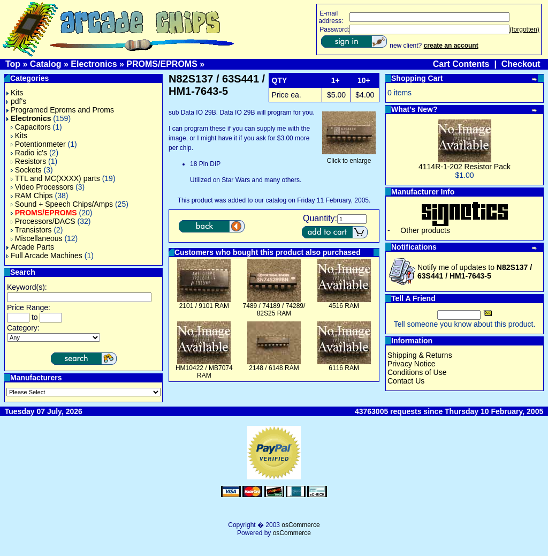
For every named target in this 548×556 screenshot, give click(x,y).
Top (12, 64)
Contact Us (405, 381)
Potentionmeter (38, 144)
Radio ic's (29, 152)
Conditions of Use (417, 372)
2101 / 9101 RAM (204, 306)
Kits (14, 92)
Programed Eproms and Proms (60, 110)
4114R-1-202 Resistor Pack (464, 166)
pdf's (16, 101)
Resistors (28, 161)
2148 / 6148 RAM (274, 368)
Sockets (26, 170)
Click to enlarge (349, 157)
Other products (425, 230)
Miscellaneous (37, 238)
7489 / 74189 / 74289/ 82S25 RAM (274, 309)
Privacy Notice (411, 363)
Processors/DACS (43, 221)
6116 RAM (344, 368)
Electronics (94, 64)
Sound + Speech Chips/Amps (62, 204)
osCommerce (300, 525)
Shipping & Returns (419, 355)
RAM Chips (32, 195)
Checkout (521, 64)
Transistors (31, 230)
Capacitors (31, 127)
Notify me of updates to (474, 271)
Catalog (46, 64)
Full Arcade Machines (44, 255)
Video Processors (42, 187)
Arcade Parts (30, 247)
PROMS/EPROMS (161, 64)
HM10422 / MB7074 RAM (204, 371)
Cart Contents (461, 64)
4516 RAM (344, 306)
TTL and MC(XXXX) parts (55, 178)
